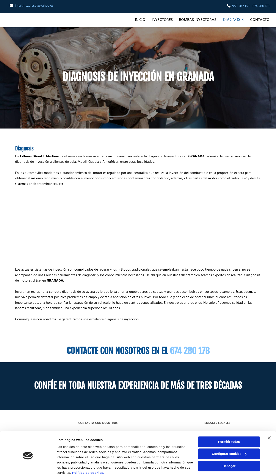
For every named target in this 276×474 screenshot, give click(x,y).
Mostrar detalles (69, 465)
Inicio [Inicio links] (142, 20)
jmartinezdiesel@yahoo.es (34, 6)
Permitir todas (229, 422)
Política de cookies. (88, 453)
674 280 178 (261, 6)
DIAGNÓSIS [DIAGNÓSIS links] (234, 20)
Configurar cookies (229, 435)
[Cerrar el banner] (269, 418)
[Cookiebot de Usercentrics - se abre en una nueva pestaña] (28, 465)
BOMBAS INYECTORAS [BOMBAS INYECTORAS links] (199, 20)
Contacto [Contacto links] (260, 20)
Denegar (229, 447)
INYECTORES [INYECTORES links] (164, 20)
